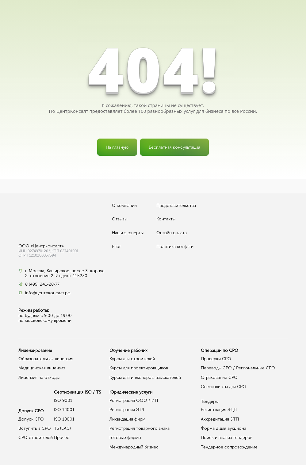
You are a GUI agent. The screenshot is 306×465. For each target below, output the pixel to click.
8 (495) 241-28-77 (42, 284)
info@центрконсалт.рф (48, 293)
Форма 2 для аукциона (223, 428)
